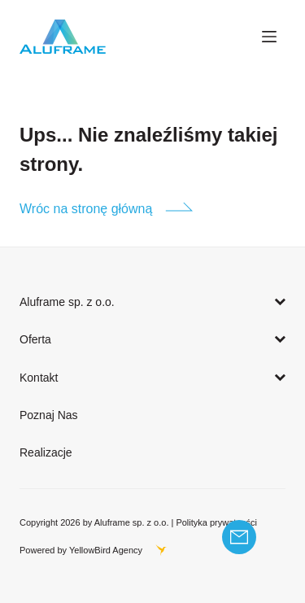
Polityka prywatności (216, 522)
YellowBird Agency (105, 550)
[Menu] (269, 36)
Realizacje (46, 452)
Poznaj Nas (49, 415)
